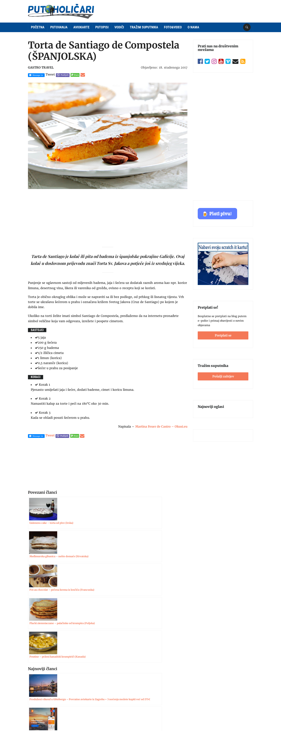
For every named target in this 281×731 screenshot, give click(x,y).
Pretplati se (223, 335)
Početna (37, 27)
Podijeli (65, 75)
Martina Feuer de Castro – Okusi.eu (161, 426)
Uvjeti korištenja (38, 687)
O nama (193, 27)
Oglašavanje (36, 679)
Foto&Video (173, 27)
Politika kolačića (38, 701)
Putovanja (59, 27)
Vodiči (119, 27)
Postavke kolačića (240, 720)
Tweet (50, 74)
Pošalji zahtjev (223, 376)
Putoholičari (47, 721)
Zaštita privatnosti (40, 694)
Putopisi (102, 27)
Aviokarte (81, 27)
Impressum (35, 672)
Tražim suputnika (144, 27)
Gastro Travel (41, 67)
